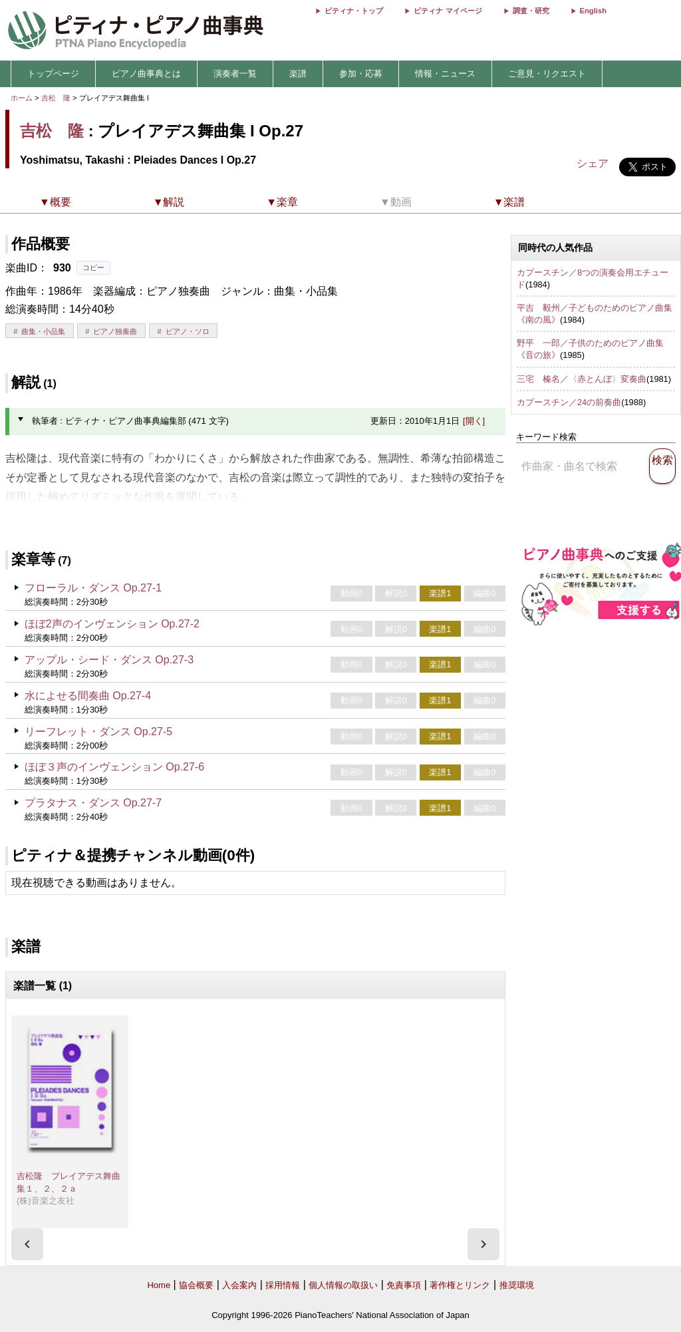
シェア (593, 163)
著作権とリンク (460, 1285)
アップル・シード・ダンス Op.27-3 (109, 659)
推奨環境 (516, 1285)
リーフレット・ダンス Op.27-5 (98, 731)
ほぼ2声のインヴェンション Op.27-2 (112, 623)
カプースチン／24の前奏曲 (569, 402)
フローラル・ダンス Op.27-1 (93, 587)
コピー (93, 267)
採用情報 (282, 1285)
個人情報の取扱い (343, 1285)
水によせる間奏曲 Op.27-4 (88, 695)
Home (158, 1285)
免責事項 (403, 1285)
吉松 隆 (55, 98)
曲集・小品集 (43, 331)
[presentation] (27, 1244)
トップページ (53, 74)
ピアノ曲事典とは (146, 74)
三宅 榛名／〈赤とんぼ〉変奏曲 (581, 379)
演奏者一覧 (235, 74)
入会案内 (239, 1285)
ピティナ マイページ (447, 11)
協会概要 (196, 1285)
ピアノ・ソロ (187, 331)
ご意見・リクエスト (547, 74)
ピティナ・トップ (354, 11)
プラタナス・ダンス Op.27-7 (93, 802)
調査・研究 (531, 11)
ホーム (22, 98)
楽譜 (298, 74)
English (593, 11)
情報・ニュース (445, 74)
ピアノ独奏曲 (115, 331)
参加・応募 (360, 74)
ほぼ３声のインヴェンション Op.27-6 (114, 766)
